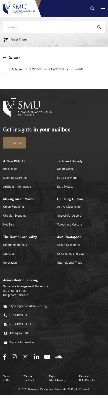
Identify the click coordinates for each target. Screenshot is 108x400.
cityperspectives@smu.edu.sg (25, 306)
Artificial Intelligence (17, 186)
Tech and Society (69, 161)
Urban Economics (68, 244)
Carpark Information (19, 342)
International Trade (69, 262)
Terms (6, 378)
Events (77, 69)
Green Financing (14, 206)
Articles (15, 69)
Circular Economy (14, 215)
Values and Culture (69, 224)
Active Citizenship (69, 206)
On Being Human (70, 199)
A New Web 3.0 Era (17, 161)
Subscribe (14, 143)
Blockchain (10, 168)
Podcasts (56, 69)
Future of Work (67, 177)
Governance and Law (70, 253)
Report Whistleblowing (57, 378)
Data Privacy (65, 186)
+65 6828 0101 (17, 324)
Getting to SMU (16, 333)
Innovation (10, 262)
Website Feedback (29, 378)
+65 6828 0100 (17, 315)
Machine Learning (15, 177)
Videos (35, 69)
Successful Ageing (69, 215)
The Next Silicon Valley (20, 237)
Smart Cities (65, 168)
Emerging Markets (15, 244)
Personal (87, 378)
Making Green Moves (18, 199)
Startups (8, 253)
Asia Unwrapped (69, 237)
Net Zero (8, 224)
